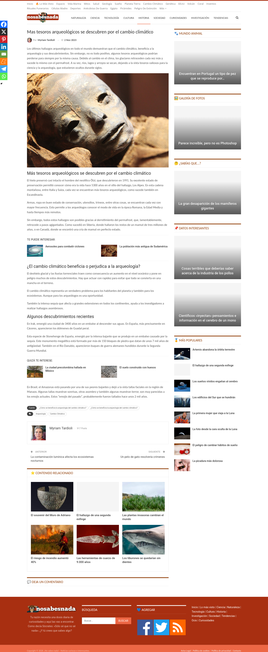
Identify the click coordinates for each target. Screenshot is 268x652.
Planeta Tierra (132, 3)
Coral (201, 3)
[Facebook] (3, 24)
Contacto (237, 646)
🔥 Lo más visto (45, 3)
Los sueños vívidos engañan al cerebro (215, 376)
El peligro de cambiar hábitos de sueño (215, 440)
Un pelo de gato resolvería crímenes (142, 452)
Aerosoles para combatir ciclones (64, 242)
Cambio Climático (57, 409)
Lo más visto (207, 602)
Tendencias (228, 611)
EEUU (181, 3)
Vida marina (74, 3)
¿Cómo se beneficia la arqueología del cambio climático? (62, 403)
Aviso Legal (186, 646)
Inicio (30, 3)
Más (209, 3)
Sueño (118, 3)
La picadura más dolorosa (208, 456)
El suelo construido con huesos (137, 362)
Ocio (194, 615)
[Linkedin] (3, 46)
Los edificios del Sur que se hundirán (214, 392)
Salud (96, 3)
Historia (143, 13)
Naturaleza (78, 13)
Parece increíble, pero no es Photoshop (207, 139)
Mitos (87, 3)
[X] (3, 31)
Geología (107, 3)
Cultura (128, 13)
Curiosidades (178, 13)
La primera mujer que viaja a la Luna (213, 408)
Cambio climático (153, 3)
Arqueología (41, 409)
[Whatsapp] (3, 76)
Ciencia (95, 13)
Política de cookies (201, 646)
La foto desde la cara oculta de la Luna (215, 424)
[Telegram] (3, 69)
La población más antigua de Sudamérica (143, 242)
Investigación (200, 13)
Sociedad (159, 13)
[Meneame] (3, 61)
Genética (171, 3)
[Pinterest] (3, 39)
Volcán (191, 3)
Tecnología (111, 13)
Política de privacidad (221, 646)
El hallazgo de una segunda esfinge (213, 360)
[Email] (3, 54)
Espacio (60, 3)
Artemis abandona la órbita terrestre (214, 345)
